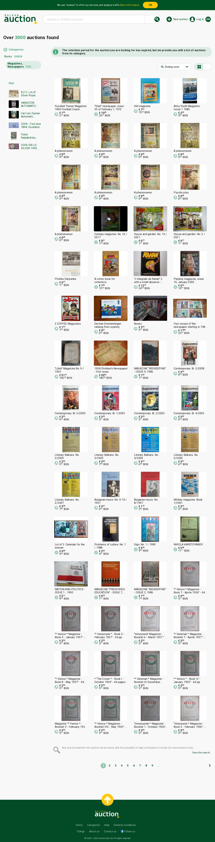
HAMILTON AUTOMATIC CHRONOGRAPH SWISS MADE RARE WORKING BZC (31, 104)
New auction (180, 19)
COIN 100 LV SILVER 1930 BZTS (29, 146)
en (208, 19)
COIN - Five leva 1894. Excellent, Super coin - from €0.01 (31, 125)
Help (107, 825)
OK (150, 5)
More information (129, 5)
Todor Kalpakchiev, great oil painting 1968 (31, 136)
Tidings (80, 831)
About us (94, 831)
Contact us (110, 831)
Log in (200, 19)
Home (79, 825)
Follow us (129, 831)
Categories (16, 49)
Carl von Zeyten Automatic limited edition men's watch (30, 115)
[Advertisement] (22, 217)
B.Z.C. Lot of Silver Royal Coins (28, 94)
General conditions (125, 825)
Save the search (201, 752)
